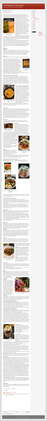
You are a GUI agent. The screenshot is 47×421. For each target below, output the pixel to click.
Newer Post (5, 411)
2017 (33, 23)
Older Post (28, 411)
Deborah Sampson (40, 33)
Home (16, 411)
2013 (33, 25)
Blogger (28, 417)
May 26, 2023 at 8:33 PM (12, 392)
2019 (33, 15)
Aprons (13, 394)
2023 (33, 13)
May (34, 21)
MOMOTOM (7, 392)
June (34, 20)
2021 (33, 14)
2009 (33, 29)
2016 (33, 24)
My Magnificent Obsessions (14, 5)
